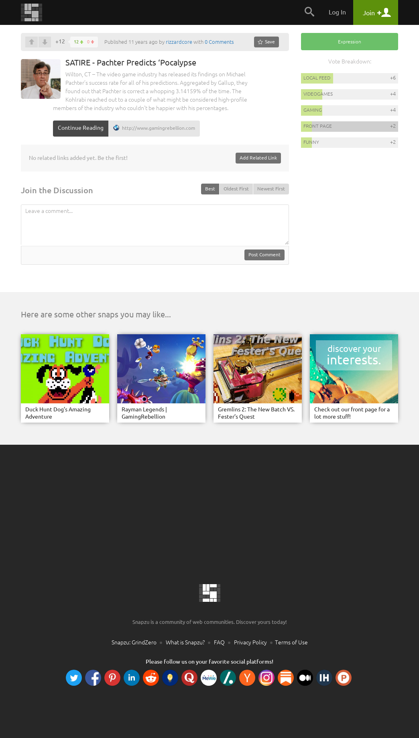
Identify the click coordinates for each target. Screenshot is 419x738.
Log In (337, 12)
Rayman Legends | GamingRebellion (144, 413)
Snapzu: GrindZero (134, 642)
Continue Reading (81, 128)
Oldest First (236, 188)
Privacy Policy (250, 642)
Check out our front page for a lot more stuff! (352, 413)
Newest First (271, 188)
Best (210, 188)
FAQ (219, 642)
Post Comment (264, 254)
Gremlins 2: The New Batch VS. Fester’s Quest (256, 413)
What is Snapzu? (185, 642)
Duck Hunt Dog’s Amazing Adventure (58, 413)
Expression (349, 41)
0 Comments (219, 42)
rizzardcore (179, 42)
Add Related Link (258, 157)
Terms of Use (291, 642)
